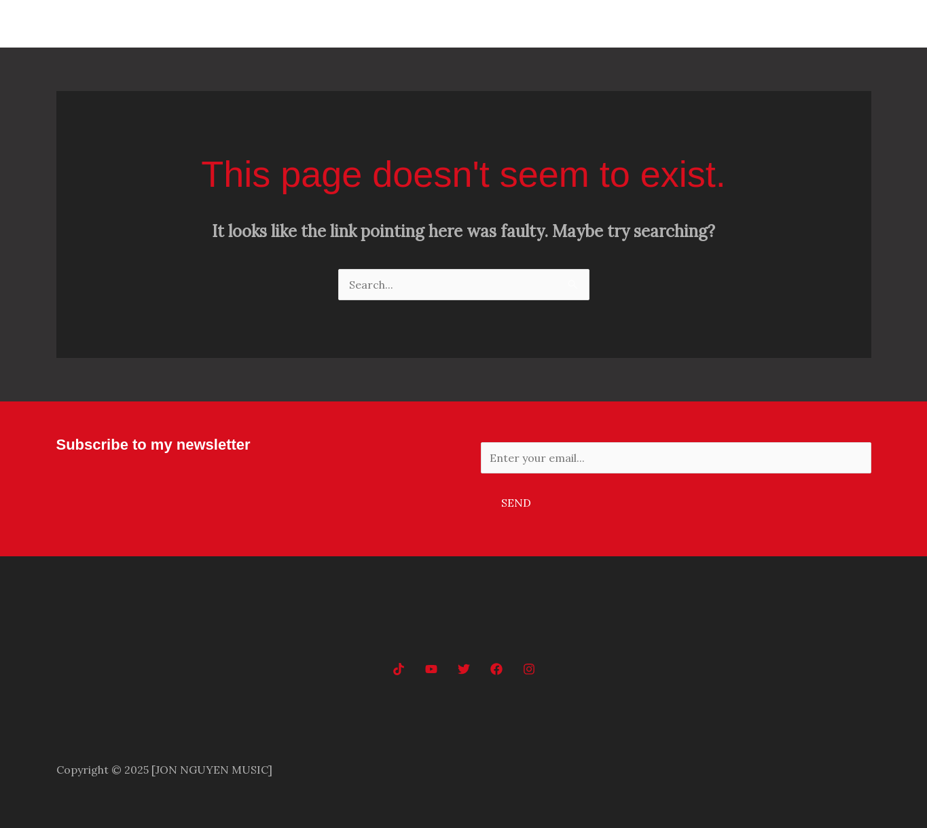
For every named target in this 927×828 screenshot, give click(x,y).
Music (755, 24)
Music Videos (826, 24)
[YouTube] (431, 669)
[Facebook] (496, 669)
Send (516, 502)
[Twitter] (464, 669)
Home (703, 24)
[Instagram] (529, 669)
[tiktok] (399, 669)
